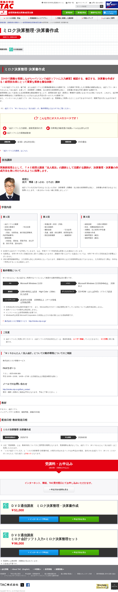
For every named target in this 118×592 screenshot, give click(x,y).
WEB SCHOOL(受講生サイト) (53, 3)
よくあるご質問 (108, 18)
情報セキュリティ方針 (84, 574)
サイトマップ (82, 3)
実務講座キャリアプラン (39, 18)
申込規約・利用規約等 (32, 574)
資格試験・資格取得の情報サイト (11, 22)
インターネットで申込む (39, 519)
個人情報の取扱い (67, 574)
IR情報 (37, 569)
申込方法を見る (80, 519)
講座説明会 (82, 13)
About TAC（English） (21, 569)
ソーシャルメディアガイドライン (15, 575)
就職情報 (59, 569)
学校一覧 (71, 3)
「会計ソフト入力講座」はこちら (15, 151)
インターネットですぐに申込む (111, 12)
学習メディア (88, 18)
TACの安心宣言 (15, 574)
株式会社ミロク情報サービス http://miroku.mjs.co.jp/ (25, 321)
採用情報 (48, 569)
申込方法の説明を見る (59, 490)
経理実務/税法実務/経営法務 (20, 13)
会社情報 (4, 569)
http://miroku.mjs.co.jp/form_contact (16, 389)
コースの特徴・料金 (13, 18)
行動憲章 (3, 574)
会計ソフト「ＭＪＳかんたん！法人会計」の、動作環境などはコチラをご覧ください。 (38, 108)
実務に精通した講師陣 (65, 18)
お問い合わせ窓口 (97, 3)
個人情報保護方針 (50, 574)
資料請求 (69, 13)
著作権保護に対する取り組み (106, 574)
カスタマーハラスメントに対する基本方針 (45, 575)
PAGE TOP (114, 586)
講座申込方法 (96, 13)
